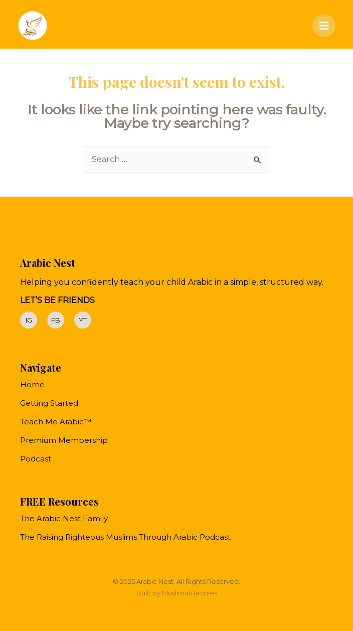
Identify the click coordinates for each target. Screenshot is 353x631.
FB (55, 320)
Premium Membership (64, 440)
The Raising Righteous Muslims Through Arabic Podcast (125, 537)
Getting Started (49, 403)
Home (32, 384)
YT (83, 320)
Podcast (35, 458)
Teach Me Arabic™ (55, 421)
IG (29, 320)
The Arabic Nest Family (64, 518)
